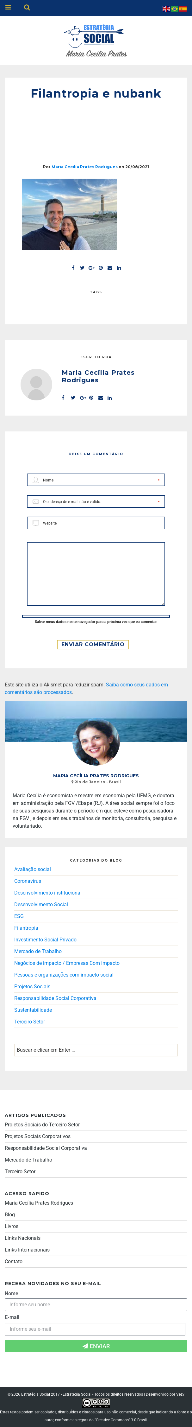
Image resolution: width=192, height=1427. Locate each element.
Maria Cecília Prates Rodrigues (39, 1203)
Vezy (180, 1394)
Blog (10, 1215)
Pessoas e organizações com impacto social (64, 975)
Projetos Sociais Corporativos (38, 1136)
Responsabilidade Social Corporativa (55, 998)
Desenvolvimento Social (41, 904)
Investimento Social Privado (45, 940)
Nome (11, 1293)
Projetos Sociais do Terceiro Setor (42, 1125)
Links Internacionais (27, 1250)
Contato (13, 1261)
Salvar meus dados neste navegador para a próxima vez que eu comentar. (96, 622)
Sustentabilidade (33, 1010)
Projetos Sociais (32, 987)
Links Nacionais (22, 1238)
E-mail (12, 1317)
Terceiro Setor (29, 1022)
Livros (11, 1226)
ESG (19, 916)
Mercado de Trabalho (38, 951)
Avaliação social (32, 869)
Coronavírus (27, 881)
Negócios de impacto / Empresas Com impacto (67, 963)
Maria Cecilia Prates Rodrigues (85, 166)
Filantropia (26, 928)
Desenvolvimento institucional (48, 893)
